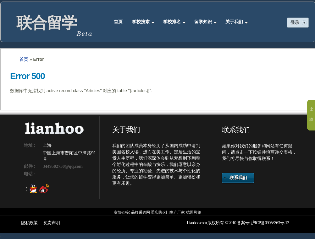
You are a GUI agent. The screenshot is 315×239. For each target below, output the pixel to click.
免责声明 (51, 222)
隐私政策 (29, 222)
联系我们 (238, 177)
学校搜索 (143, 21)
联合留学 (46, 23)
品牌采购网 (140, 212)
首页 (118, 21)
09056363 (272, 222)
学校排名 (174, 21)
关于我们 (236, 21)
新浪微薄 (42, 188)
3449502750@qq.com (63, 166)
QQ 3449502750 (31, 188)
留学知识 (205, 21)
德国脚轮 (193, 212)
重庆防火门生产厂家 (168, 212)
